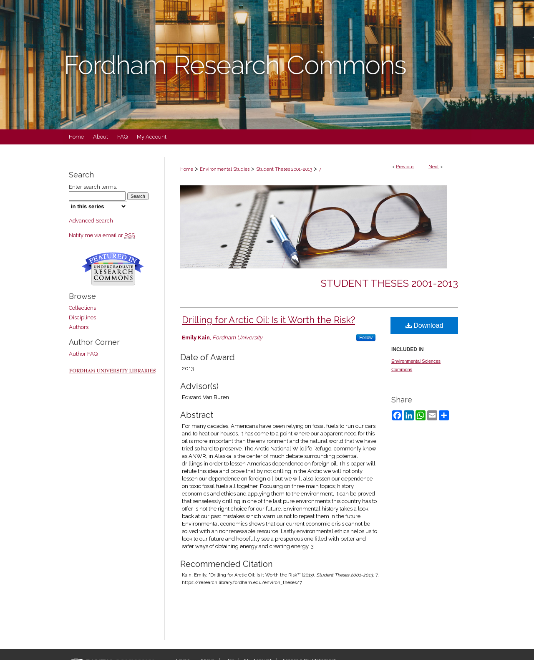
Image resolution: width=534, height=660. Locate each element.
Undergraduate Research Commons (112, 269)
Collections (82, 308)
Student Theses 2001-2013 (284, 169)
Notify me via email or (102, 235)
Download (424, 325)
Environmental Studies (224, 169)
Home (186, 169)
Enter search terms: (93, 187)
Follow (366, 337)
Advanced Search (91, 220)
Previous (405, 166)
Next (433, 166)
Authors (78, 327)
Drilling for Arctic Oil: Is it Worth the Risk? (268, 319)
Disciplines (82, 317)
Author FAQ (83, 354)
